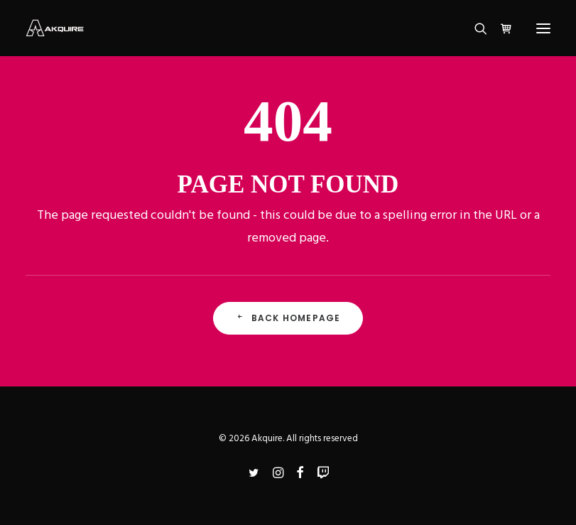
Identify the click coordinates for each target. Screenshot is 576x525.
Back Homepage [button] (288, 318)
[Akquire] (55, 28)
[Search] (474, 28)
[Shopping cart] (500, 28)
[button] (543, 28)
